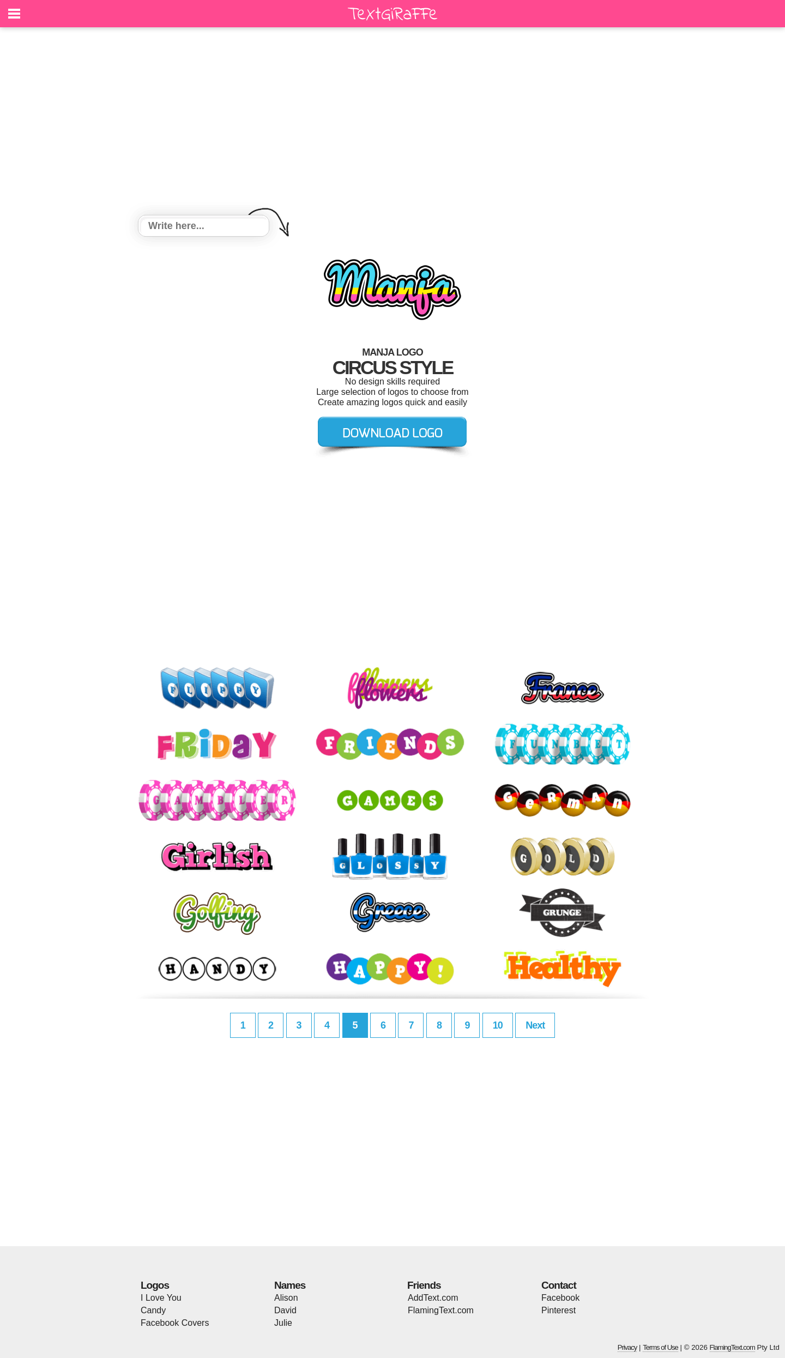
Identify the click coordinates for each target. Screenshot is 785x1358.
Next (535, 1025)
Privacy (627, 1347)
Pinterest (558, 1310)
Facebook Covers (175, 1322)
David (285, 1310)
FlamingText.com (441, 1310)
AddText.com (433, 1297)
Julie (283, 1322)
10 (498, 1025)
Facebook (560, 1297)
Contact (558, 1285)
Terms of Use (660, 1347)
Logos (155, 1285)
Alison (286, 1297)
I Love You (161, 1297)
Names (289, 1285)
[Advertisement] (392, 122)
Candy (153, 1310)
